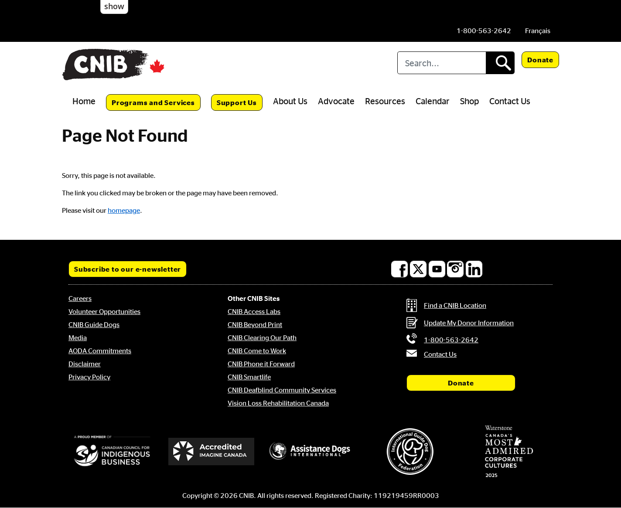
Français (537, 30)
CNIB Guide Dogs (93, 324)
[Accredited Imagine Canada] (211, 451)
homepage (124, 210)
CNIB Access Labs (254, 311)
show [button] (114, 6)
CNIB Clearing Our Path (262, 337)
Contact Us (509, 101)
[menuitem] (538, 30)
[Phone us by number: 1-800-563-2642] (483, 30)
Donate (540, 60)
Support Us (237, 102)
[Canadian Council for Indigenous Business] (112, 451)
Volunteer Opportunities (104, 311)
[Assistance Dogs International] (310, 451)
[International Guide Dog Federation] (410, 451)
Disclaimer (84, 364)
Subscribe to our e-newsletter (127, 269)
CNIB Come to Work (257, 351)
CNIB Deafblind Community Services (282, 390)
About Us (290, 101)
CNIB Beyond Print (255, 324)
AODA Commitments (99, 351)
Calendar (433, 101)
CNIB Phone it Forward (261, 364)
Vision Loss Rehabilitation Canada (278, 403)
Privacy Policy (89, 377)
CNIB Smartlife (249, 377)
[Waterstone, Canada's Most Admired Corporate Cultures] (509, 451)
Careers (80, 298)
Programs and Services (153, 102)
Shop (469, 101)
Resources (385, 101)
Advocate (336, 101)
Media (77, 337)
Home (84, 101)
